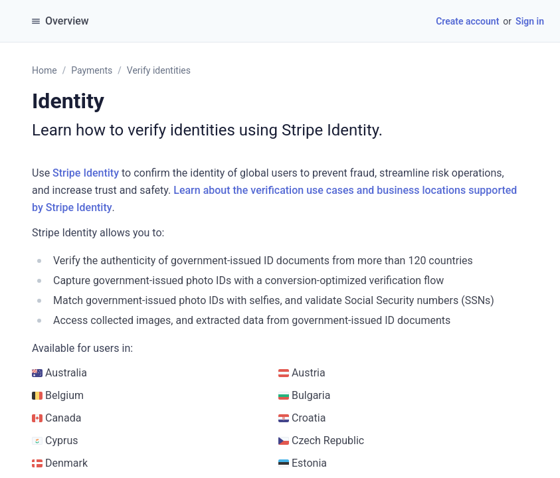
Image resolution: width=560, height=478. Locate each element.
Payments (91, 70)
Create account (467, 21)
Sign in (529, 21)
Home (44, 70)
